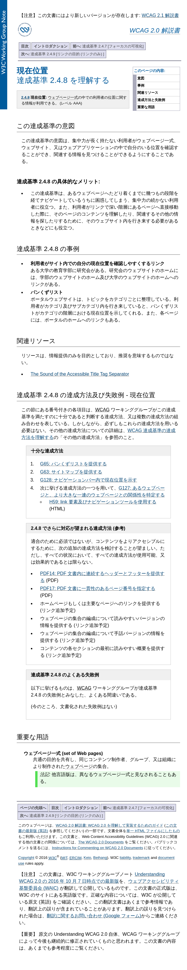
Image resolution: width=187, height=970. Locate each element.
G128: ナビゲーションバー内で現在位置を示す (88, 480)
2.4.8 (25, 97)
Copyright (26, 858)
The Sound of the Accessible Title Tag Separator (80, 374)
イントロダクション (51, 46)
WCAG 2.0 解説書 (155, 30)
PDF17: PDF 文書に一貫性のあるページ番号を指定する (97, 588)
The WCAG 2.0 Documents (101, 842)
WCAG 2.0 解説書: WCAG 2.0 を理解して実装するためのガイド (109, 825)
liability (125, 858)
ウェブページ (79, 766)
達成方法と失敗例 (151, 100)
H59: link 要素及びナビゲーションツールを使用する (102, 501)
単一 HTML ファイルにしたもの (153, 831)
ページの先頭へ (33, 808)
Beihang (100, 858)
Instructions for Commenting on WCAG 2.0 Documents (97, 848)
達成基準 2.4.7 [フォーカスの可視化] (108, 46)
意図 (140, 78)
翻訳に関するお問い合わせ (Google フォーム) (94, 915)
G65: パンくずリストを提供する (73, 463)
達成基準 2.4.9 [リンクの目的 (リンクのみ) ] (62, 54)
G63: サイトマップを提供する (71, 471)
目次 (25, 46)
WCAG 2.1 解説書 (160, 15)
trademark (141, 858)
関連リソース (147, 93)
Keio (87, 858)
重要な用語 (146, 107)
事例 (140, 85)
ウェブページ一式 (63, 97)
